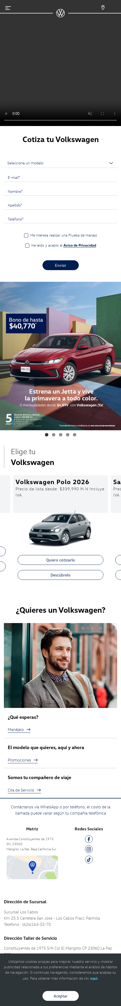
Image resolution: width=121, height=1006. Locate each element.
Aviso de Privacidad (79, 245)
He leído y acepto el (63, 245)
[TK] (89, 860)
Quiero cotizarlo (60, 560)
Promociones (23, 760)
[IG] (89, 850)
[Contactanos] (99, 8)
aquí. (94, 978)
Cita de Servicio (24, 790)
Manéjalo (19, 729)
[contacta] (32, 867)
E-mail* (14, 177)
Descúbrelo (60, 575)
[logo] (60, 15)
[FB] (89, 840)
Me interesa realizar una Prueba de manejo (63, 235)
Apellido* (15, 205)
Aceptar (61, 995)
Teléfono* (16, 219)
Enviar (60, 265)
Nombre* (15, 191)
